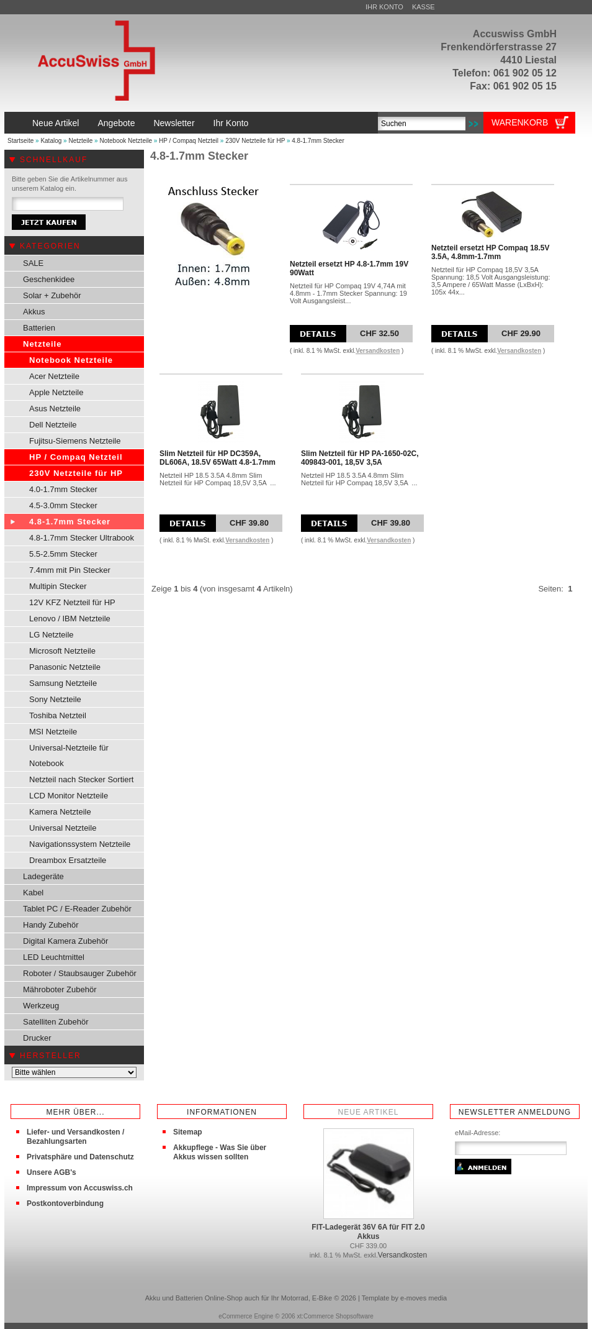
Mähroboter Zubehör (60, 989)
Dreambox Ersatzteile (67, 860)
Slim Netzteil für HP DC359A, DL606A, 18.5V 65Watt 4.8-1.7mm (217, 458)
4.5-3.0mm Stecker (63, 505)
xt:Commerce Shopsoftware (335, 1316)
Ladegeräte (43, 876)
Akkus (34, 311)
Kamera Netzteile (60, 811)
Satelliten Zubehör (56, 1021)
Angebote (116, 123)
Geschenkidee (48, 279)
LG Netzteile (51, 634)
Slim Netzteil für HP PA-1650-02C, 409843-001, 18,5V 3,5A (360, 458)
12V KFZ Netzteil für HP (72, 602)
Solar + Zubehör (52, 295)
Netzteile (80, 140)
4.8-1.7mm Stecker (318, 140)
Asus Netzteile (55, 408)
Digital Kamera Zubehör (65, 941)
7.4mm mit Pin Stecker (69, 570)
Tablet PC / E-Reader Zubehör (77, 908)
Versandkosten (378, 350)
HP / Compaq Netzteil (188, 140)
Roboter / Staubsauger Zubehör (80, 973)
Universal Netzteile (62, 828)
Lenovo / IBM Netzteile (69, 618)
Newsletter (173, 123)
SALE (33, 263)
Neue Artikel (55, 123)
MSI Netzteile (53, 731)
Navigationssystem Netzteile (79, 844)
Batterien (39, 327)
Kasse (423, 7)
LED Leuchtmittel (53, 957)
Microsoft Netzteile (62, 650)
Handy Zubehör (51, 924)
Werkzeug (41, 1005)
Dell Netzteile (53, 424)
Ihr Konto (384, 7)
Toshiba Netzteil (57, 715)
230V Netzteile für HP (255, 140)
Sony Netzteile (55, 699)
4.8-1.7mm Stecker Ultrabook (81, 537)
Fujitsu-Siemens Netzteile (74, 440)
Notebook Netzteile (125, 140)
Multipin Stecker (57, 586)
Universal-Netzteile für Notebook (69, 755)
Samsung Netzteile (63, 683)
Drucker (37, 1038)
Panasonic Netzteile (65, 667)
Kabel (33, 892)
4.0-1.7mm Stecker (63, 489)
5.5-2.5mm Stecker (63, 554)
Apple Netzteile (56, 392)
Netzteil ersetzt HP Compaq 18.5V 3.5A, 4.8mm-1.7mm (490, 252)
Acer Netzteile (54, 376)
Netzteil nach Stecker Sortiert (81, 779)
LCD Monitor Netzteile (68, 795)
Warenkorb (519, 122)
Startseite (20, 140)
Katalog (50, 140)
